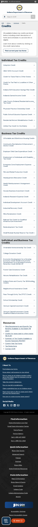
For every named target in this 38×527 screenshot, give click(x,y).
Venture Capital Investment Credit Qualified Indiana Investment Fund (16, 312)
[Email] (18, 405)
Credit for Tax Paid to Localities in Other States (18, 83)
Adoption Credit (9, 65)
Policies (18, 458)
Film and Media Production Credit (15, 172)
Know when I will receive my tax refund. (16, 372)
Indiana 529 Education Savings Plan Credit (18, 90)
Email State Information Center (18, 426)
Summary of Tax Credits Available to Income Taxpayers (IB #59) (18, 339)
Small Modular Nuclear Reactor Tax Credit (18, 233)
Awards (18, 497)
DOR (3, 23)
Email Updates (18, 486)
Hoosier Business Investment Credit (16, 191)
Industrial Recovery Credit (12, 208)
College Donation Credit (12, 253)
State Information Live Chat (18, 423)
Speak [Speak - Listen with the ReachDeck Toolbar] (17, 521)
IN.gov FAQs (18, 465)
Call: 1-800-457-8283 (18, 437)
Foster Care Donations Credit (14, 270)
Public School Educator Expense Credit (17, 114)
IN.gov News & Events (18, 482)
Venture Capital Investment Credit (16, 306)
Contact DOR (10, 349)
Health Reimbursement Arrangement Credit (16, 184)
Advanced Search (18, 454)
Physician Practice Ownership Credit (16, 109)
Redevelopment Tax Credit (13, 227)
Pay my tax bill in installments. (13, 385)
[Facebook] (4, 405)
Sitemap (18, 461)
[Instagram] (11, 405)
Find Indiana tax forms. (10, 369)
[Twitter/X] (8, 405)
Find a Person (18, 430)
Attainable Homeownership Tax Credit (17, 248)
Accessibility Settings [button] (18, 511)
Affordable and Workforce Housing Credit (18, 138)
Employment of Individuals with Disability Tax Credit (18, 158)
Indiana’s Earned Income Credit (14, 96)
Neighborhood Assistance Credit (15, 289)
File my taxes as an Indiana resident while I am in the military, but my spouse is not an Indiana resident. (17, 377)
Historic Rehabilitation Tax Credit (15, 275)
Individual (16, 23)
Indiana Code (18, 489)
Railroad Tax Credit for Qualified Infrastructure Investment (15, 220)
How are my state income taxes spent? (16, 396)
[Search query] (18, 17)
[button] (36, 1)
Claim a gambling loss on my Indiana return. (17, 388)
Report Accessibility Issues (18, 515)
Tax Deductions (11, 346)
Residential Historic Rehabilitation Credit (18, 120)
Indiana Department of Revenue (19, 12)
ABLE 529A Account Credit (13, 71)
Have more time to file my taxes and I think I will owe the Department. (18, 392)
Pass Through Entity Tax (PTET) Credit (17, 294)
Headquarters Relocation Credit (15, 178)
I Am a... (9, 23)
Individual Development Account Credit (17, 202)
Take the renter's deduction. (12, 382)
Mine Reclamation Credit (12, 214)
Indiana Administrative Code (18, 493)
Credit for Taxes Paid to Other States (17, 77)
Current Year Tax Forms (13, 343)
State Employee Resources (18, 469)
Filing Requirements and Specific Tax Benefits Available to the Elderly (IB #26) (18, 328)
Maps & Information (18, 479)
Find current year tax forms (15, 50)
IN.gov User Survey (18, 451)
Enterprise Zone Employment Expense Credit (17, 165)
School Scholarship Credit (12, 300)
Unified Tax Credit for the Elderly (15, 126)
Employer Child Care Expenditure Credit (17, 151)
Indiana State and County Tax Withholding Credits (19, 282)
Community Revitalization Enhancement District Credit (18, 145)
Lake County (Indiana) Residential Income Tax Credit (18, 102)
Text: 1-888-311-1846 (18, 441)
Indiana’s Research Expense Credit (15, 197)
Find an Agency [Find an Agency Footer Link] (18, 434)
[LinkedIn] (15, 405)
